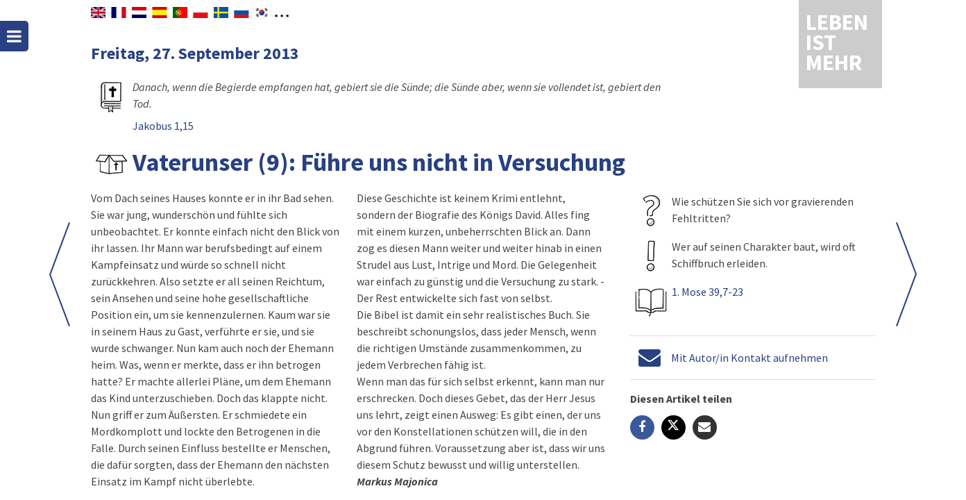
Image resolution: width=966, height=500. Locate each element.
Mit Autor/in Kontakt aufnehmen (749, 358)
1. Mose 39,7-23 (707, 292)
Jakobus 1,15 (163, 126)
